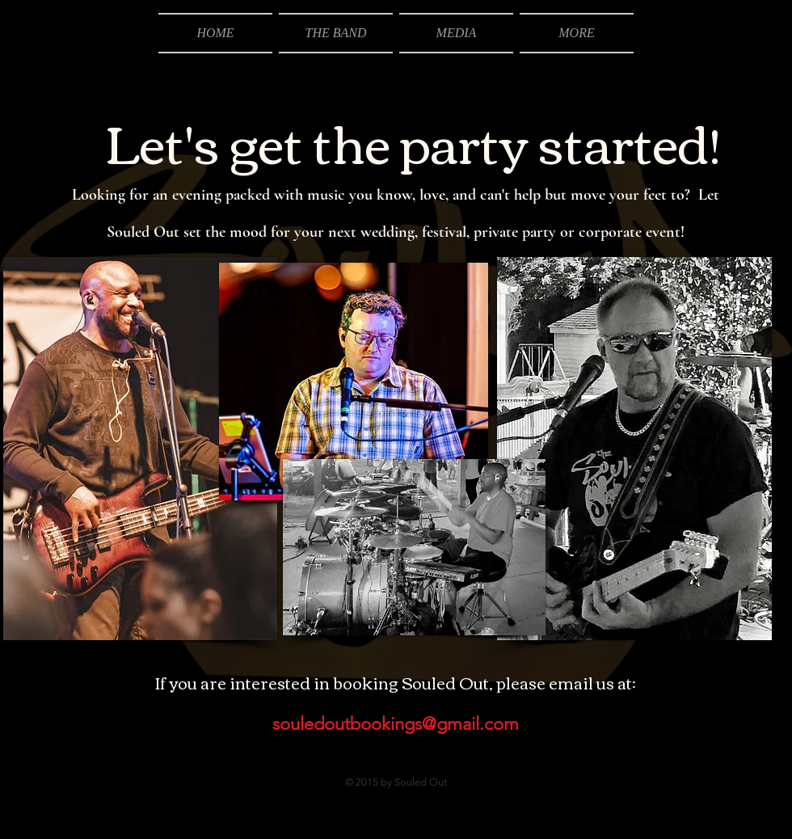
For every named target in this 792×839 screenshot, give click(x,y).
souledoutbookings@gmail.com (395, 724)
